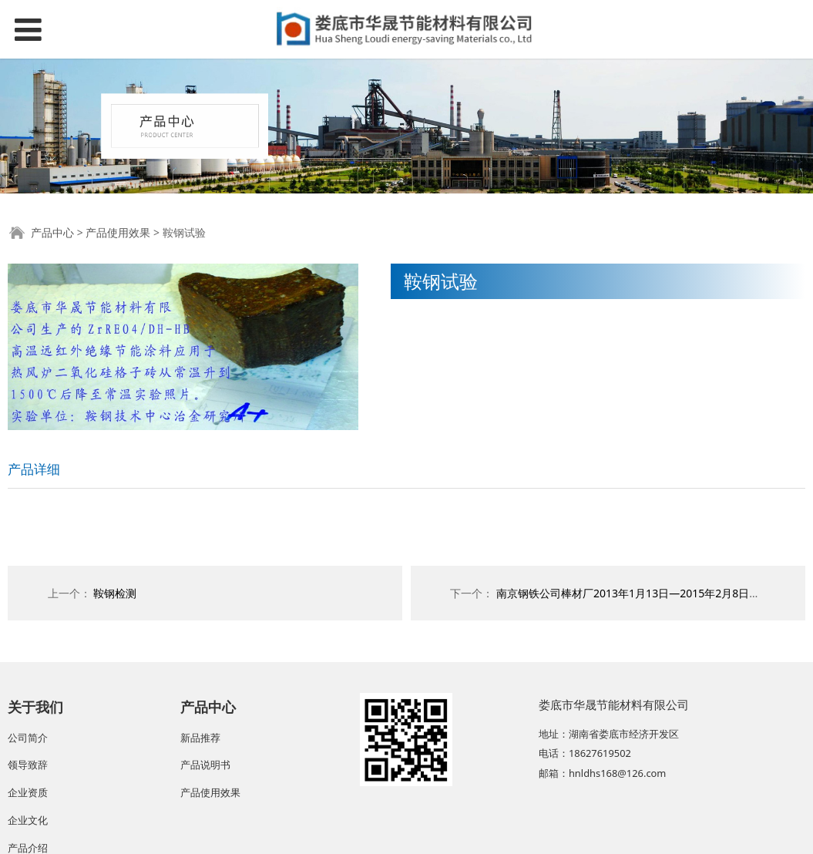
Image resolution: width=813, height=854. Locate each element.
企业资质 (28, 792)
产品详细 (34, 469)
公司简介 (28, 738)
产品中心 (52, 232)
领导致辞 (28, 765)
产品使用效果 (118, 232)
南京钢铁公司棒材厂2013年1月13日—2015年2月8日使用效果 (644, 593)
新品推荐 (200, 738)
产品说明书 (205, 765)
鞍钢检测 (114, 593)
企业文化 (28, 820)
